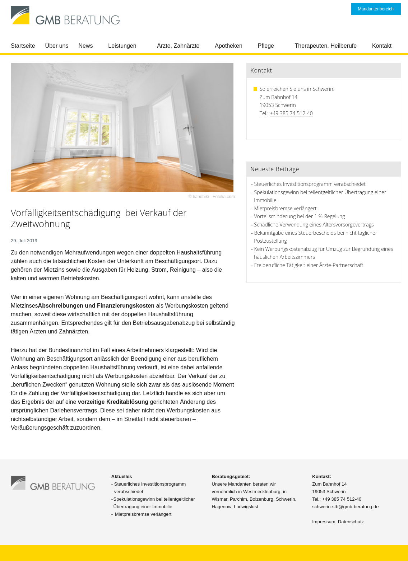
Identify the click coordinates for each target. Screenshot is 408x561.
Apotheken (228, 46)
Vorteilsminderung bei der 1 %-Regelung (299, 216)
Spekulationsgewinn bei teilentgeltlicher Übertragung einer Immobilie (154, 502)
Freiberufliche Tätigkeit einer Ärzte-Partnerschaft (308, 265)
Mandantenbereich (376, 8)
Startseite (23, 46)
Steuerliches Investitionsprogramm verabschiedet (310, 184)
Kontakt (381, 46)
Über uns (57, 46)
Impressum (323, 521)
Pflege (266, 46)
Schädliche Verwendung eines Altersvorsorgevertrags (314, 224)
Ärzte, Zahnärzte (178, 46)
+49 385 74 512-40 (291, 113)
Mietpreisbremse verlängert (285, 208)
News (86, 46)
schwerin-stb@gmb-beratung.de (345, 506)
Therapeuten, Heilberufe (326, 46)
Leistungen (122, 46)
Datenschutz (351, 521)
